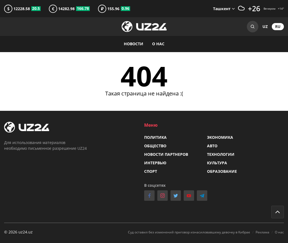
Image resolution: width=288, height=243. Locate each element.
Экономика (220, 137)
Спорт (150, 171)
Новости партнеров (166, 154)
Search (253, 27)
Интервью (155, 162)
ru (278, 26)
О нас (158, 43)
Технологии (220, 154)
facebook (149, 195)
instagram (162, 195)
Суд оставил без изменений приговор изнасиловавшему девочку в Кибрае (189, 232)
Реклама (262, 232)
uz (265, 26)
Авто (212, 145)
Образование (222, 171)
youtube (189, 195)
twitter (175, 195)
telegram (202, 195)
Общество (155, 145)
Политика (155, 137)
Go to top (277, 212)
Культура (217, 162)
